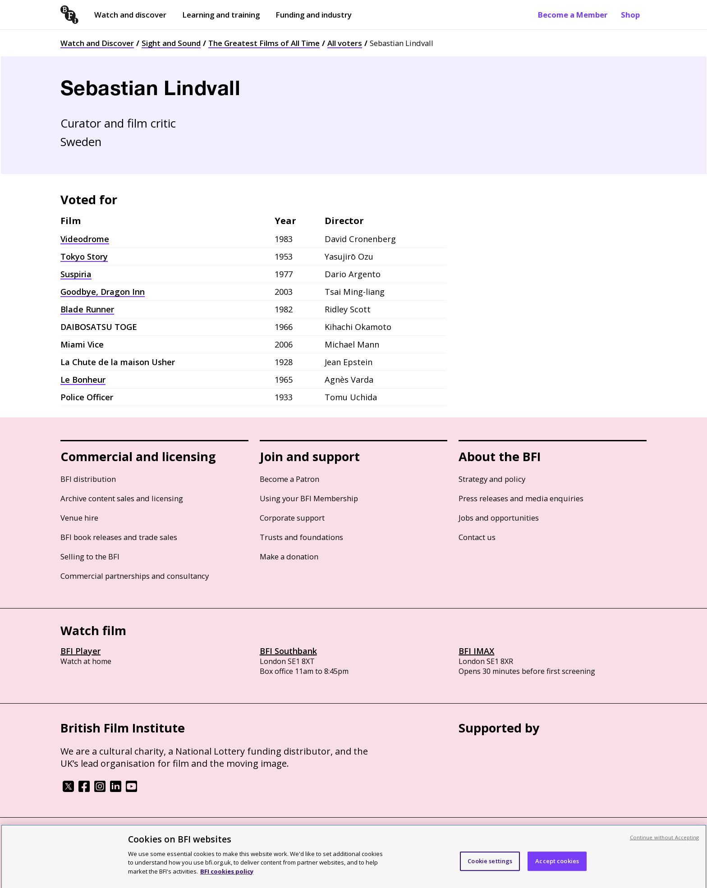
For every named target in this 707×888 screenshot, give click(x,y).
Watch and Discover (97, 43)
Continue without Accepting (664, 846)
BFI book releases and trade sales (118, 537)
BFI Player (80, 650)
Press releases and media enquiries (521, 498)
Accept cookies (557, 870)
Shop (630, 14)
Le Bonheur (83, 379)
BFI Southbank (288, 650)
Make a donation (289, 556)
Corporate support (292, 518)
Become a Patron (289, 479)
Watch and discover (130, 14)
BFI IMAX (476, 650)
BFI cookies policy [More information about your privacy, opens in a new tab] (226, 880)
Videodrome (84, 238)
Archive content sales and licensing (121, 498)
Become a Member (572, 14)
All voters (344, 43)
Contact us (477, 537)
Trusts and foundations (301, 537)
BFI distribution (88, 479)
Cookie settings (490, 870)
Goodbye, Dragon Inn (102, 291)
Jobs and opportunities (499, 518)
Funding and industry (313, 14)
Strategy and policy (492, 479)
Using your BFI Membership (309, 498)
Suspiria (76, 274)
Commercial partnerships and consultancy (134, 576)
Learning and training (221, 14)
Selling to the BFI (89, 556)
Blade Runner (87, 309)
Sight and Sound (171, 43)
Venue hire (79, 518)
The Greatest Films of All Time (264, 43)
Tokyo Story (84, 256)
